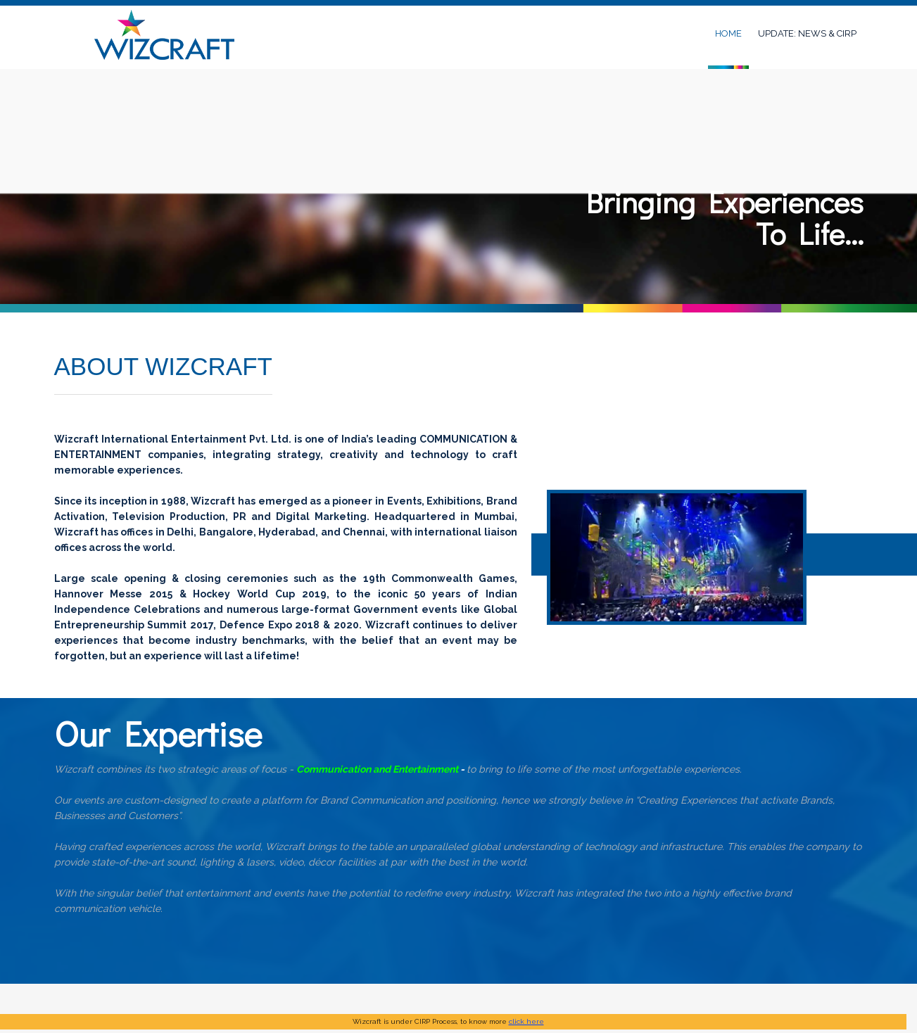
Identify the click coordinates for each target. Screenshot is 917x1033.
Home (728, 33)
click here (526, 1021)
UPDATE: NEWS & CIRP (807, 33)
